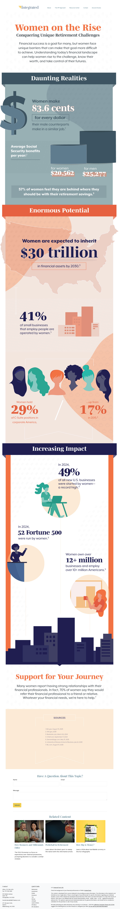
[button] (49, 3)
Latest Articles (35, 898)
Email (63, 775)
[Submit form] (17, 800)
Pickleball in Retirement (56, 840)
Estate (33, 888)
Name (15, 775)
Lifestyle (34, 896)
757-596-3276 (9, 884)
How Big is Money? (85, 840)
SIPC (82, 907)
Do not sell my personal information (98, 901)
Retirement (34, 884)
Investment (34, 886)
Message (16, 786)
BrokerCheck (87, 885)
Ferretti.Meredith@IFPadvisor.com (11, 895)
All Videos (34, 900)
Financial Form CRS (58, 882)
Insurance (34, 890)
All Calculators (35, 902)
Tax (33, 892)
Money (33, 894)
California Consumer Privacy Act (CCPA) (104, 900)
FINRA (78, 907)
